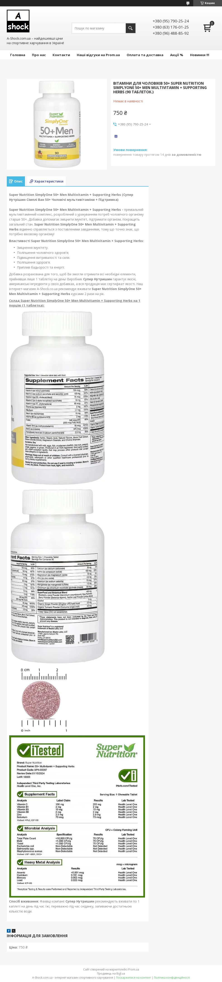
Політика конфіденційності (172, 978)
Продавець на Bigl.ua (111, 973)
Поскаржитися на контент (133, 978)
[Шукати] (130, 28)
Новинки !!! (199, 55)
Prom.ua (133, 969)
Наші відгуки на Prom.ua (98, 55)
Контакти (61, 55)
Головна (17, 55)
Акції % (176, 55)
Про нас (39, 55)
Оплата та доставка (145, 55)
